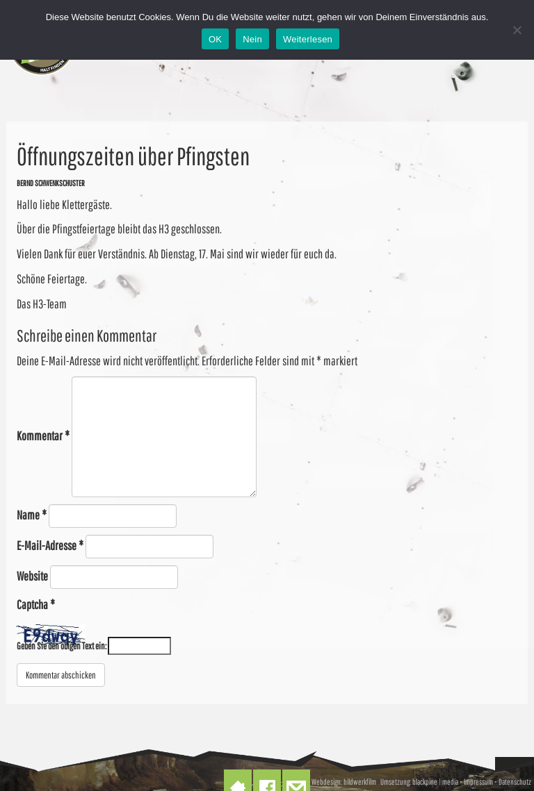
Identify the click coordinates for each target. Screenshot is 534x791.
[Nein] (517, 30)
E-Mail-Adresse (50, 545)
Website (32, 576)
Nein (252, 39)
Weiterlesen (307, 39)
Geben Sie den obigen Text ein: (61, 645)
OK (215, 39)
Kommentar (43, 435)
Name (32, 515)
